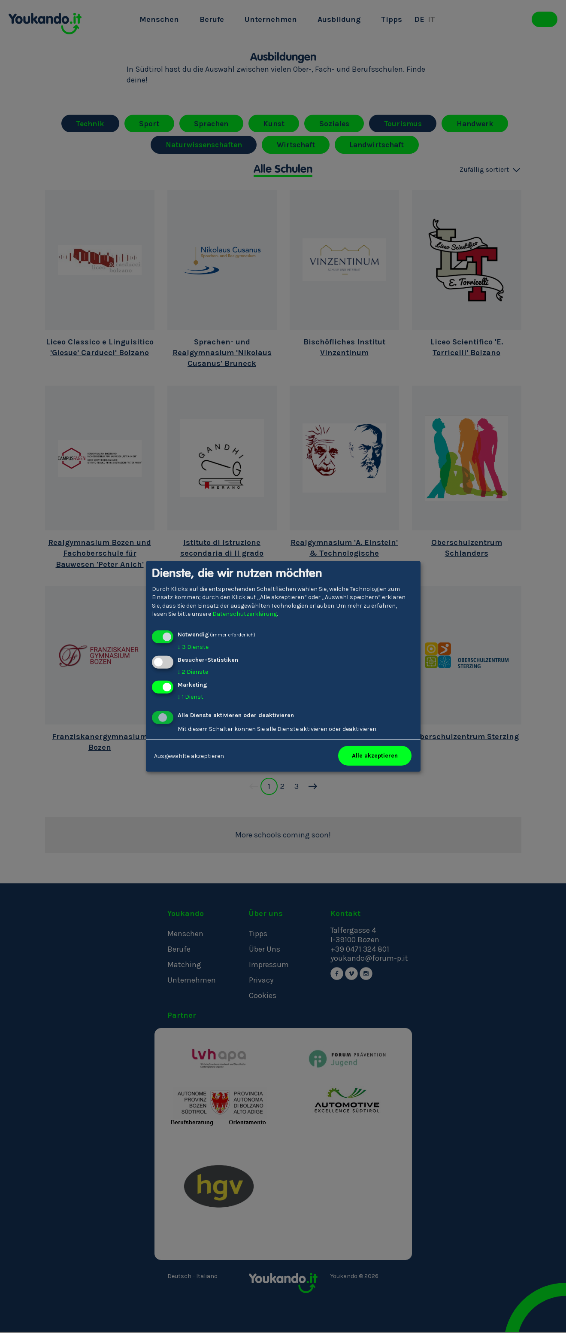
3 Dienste (193, 647)
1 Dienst (190, 696)
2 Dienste (193, 672)
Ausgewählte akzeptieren (189, 755)
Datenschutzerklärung (244, 614)
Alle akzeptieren (375, 755)
